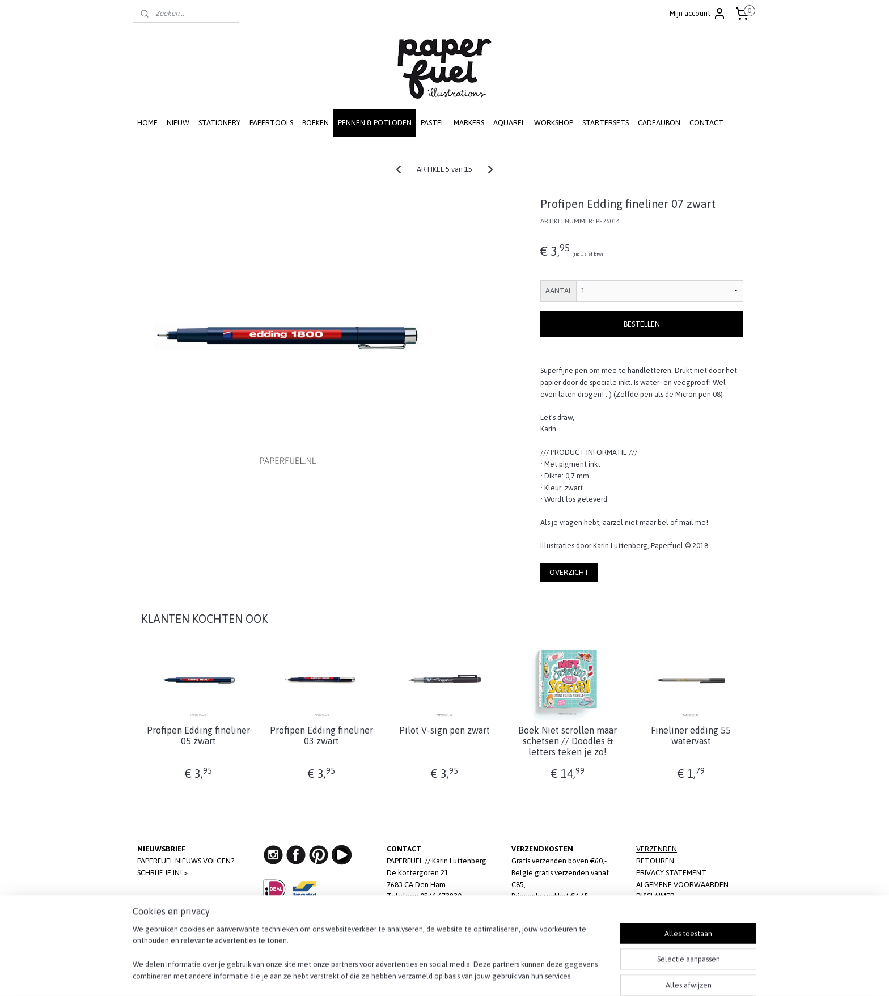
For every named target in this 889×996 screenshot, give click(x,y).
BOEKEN (315, 122)
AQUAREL (509, 122)
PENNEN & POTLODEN (375, 122)
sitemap (405, 975)
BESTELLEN (642, 324)
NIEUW (178, 122)
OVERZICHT (569, 572)
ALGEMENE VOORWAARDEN (682, 884)
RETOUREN (655, 861)
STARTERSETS (605, 122)
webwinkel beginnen (463, 975)
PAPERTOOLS (271, 122)
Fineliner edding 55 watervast (691, 735)
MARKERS (469, 122)
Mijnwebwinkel (554, 975)
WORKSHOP (553, 122)
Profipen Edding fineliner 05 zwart (197, 735)
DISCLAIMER (655, 896)
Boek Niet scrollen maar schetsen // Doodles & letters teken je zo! (567, 741)
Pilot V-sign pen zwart (444, 730)
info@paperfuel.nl (439, 908)
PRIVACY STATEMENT (671, 872)
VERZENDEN (656, 849)
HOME (147, 122)
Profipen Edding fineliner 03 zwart (321, 735)
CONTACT (706, 122)
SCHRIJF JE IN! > (162, 872)
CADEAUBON (659, 122)
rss (425, 975)
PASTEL (432, 122)
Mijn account (698, 13)
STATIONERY (219, 122)
